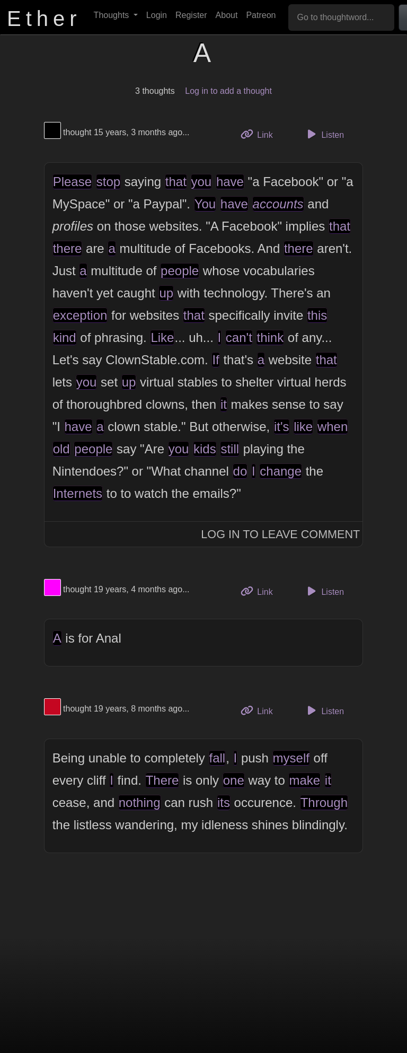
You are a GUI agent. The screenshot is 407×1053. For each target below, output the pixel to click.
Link (261, 133)
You (205, 204)
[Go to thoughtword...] (341, 17)
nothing (140, 802)
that (176, 181)
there (67, 248)
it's (281, 426)
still (229, 449)
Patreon (261, 15)
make (304, 780)
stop (108, 181)
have (230, 181)
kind (64, 337)
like (303, 426)
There (162, 780)
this (317, 315)
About (227, 15)
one (233, 780)
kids (204, 449)
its (223, 802)
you (201, 181)
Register (191, 15)
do (240, 471)
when (332, 426)
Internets (77, 493)
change (281, 471)
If (215, 360)
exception (80, 315)
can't (239, 337)
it (223, 404)
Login (156, 15)
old (61, 449)
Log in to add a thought (228, 90)
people (180, 271)
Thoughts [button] (112, 15)
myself (291, 758)
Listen (324, 134)
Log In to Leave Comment (280, 534)
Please (72, 181)
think (270, 337)
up (166, 293)
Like (162, 337)
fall (217, 758)
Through (324, 802)
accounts (278, 204)
